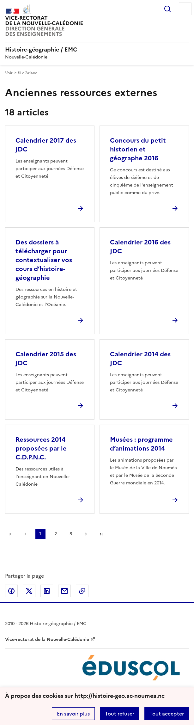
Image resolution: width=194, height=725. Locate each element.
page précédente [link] (25, 534)
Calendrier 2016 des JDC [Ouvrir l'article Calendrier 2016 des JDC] (140, 246)
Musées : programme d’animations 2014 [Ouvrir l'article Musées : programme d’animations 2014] (141, 444)
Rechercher (167, 9)
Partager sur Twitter (29, 591)
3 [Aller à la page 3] (71, 534)
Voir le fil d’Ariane (21, 73)
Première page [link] (10, 534)
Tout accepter (166, 713)
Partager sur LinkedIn (46, 591)
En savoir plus (73, 713)
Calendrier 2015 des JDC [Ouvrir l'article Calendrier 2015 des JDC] (45, 358)
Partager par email (64, 591)
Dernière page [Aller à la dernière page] (101, 534)
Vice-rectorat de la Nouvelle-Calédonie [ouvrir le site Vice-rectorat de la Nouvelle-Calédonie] (47, 639)
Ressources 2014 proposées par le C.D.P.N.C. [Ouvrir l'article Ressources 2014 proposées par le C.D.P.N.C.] (41, 448)
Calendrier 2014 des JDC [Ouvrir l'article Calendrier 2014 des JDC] (140, 358)
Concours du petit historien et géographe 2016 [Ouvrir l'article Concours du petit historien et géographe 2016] (138, 149)
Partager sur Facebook (11, 591)
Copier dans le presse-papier (82, 591)
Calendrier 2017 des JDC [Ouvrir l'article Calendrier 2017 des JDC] (45, 145)
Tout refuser (119, 713)
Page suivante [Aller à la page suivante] (86, 534)
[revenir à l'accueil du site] (97, 49)
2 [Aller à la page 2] (55, 534)
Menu (185, 9)
